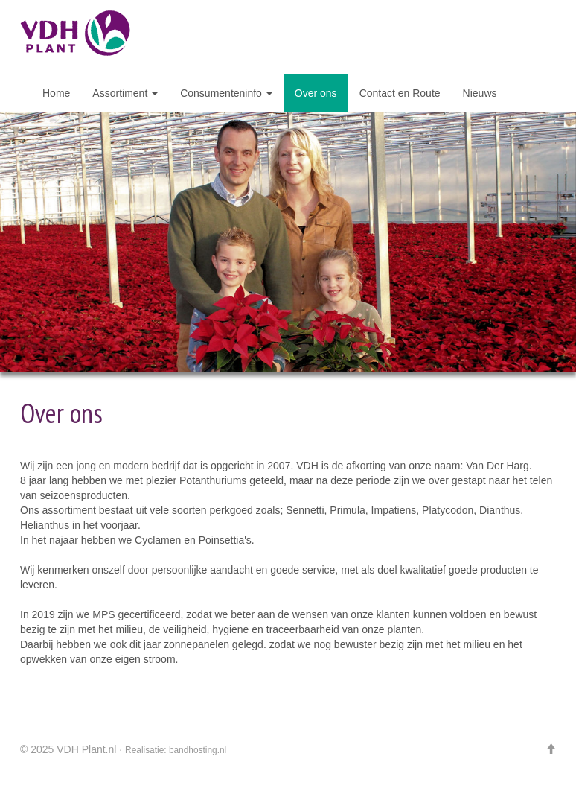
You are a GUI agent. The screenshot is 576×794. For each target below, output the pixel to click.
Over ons (316, 93)
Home (56, 93)
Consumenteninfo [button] (226, 93)
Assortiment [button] (125, 93)
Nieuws (480, 93)
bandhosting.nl (197, 750)
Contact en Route (400, 93)
